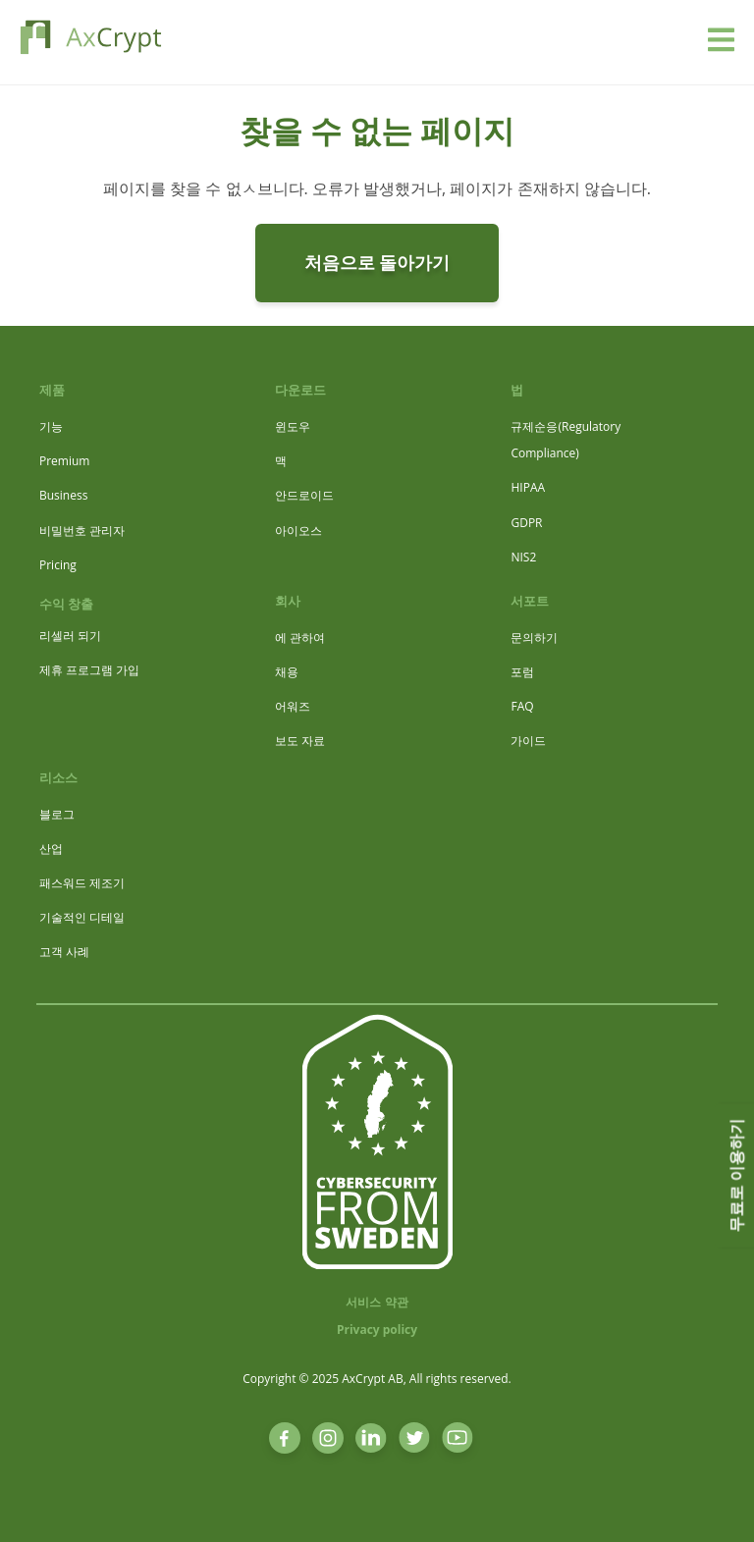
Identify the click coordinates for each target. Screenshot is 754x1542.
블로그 (57, 814)
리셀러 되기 (70, 635)
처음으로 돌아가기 (377, 262)
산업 (51, 848)
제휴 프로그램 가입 (89, 670)
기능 (51, 426)
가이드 (528, 740)
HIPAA (528, 487)
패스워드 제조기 (82, 883)
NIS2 (523, 557)
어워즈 (292, 706)
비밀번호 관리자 (82, 530)
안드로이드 (304, 495)
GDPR (526, 522)
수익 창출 (66, 603)
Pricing (58, 565)
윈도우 (292, 426)
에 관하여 (300, 637)
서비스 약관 (376, 1302)
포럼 (522, 672)
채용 (286, 672)
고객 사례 (64, 951)
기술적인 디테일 (82, 917)
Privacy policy (377, 1329)
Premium (64, 460)
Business (63, 495)
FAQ (522, 706)
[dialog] (717, 1502)
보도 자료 (300, 740)
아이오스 (298, 530)
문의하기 (534, 637)
